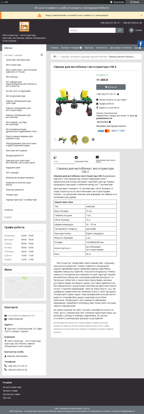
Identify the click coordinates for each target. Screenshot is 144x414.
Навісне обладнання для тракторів (18, 102)
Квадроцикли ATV (15, 155)
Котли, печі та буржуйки (18, 91)
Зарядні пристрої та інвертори (21, 200)
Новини (8, 209)
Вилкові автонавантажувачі (20, 178)
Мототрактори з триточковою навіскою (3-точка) (21, 71)
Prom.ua (86, 408)
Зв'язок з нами (10, 390)
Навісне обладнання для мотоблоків (18, 116)
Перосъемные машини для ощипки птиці (19, 137)
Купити (112, 87)
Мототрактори (13, 65)
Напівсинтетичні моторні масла (18, 184)
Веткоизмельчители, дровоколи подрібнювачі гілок (21, 130)
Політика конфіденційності (123, 411)
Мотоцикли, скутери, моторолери (16, 123)
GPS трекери (12, 173)
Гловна (54, 47)
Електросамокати (15, 190)
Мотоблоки (12, 77)
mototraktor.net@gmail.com (21, 315)
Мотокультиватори (15, 96)
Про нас (89, 47)
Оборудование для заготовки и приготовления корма (21, 144)
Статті (8, 217)
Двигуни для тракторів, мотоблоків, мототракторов (20, 162)
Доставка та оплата (121, 47)
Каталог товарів (70, 47)
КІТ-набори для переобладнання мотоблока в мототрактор (21, 84)
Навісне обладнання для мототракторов (18, 109)
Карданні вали (13, 168)
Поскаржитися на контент (99, 411)
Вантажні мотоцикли (16, 150)
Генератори (12, 195)
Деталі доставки (11, 394)
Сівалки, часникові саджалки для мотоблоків (84, 56)
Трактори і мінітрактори (18, 60)
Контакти (101, 47)
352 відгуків (119, 2)
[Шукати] (119, 30)
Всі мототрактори (12, 387)
